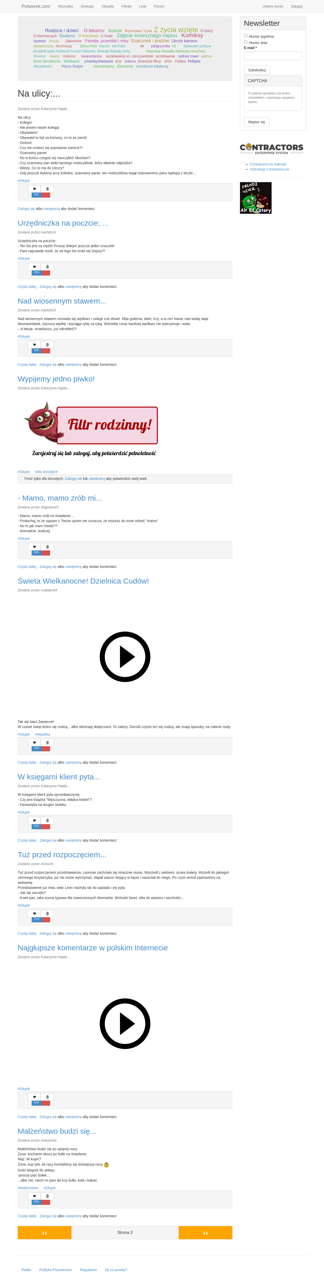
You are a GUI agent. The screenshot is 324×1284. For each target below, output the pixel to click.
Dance (104, 46)
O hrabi (106, 36)
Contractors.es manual (268, 164)
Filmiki (127, 6)
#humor (39, 56)
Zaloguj (296, 6)
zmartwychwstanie (98, 61)
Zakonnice (73, 41)
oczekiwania (165, 56)
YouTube (118, 46)
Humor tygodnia (259, 36)
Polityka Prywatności (55, 1270)
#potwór (39, 41)
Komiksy (192, 35)
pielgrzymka (160, 46)
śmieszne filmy (149, 61)
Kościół (115, 30)
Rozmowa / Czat (138, 31)
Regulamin (88, 1270)
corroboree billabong (152, 66)
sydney (206, 56)
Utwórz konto (272, 6)
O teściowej (88, 36)
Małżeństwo (29, 1188)
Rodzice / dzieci (61, 30)
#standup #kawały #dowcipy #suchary (175, 51)
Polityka (194, 61)
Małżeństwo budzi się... (57, 1131)
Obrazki (108, 6)
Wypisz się (256, 122)
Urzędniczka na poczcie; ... (63, 223)
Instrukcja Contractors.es (269, 169)
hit (174, 46)
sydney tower (188, 56)
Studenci (67, 35)
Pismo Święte (72, 66)
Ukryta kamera (184, 41)
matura (130, 61)
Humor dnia (255, 42)
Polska (180, 61)
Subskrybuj (257, 70)
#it (142, 46)
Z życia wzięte (176, 30)
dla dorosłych (47, 472)
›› (205, 1232)
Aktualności (42, 66)
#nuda (54, 41)
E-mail (250, 48)
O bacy (206, 31)
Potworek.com (36, 6)
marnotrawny (104, 66)
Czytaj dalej (27, 287)
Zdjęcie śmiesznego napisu (147, 35)
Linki (143, 6)
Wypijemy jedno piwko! (56, 379)
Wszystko (65, 6)
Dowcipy (87, 6)
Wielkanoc (72, 61)
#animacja (64, 46)
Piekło (26, 1270)
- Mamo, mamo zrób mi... (60, 498)
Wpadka (43, 734)
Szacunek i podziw (150, 40)
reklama (69, 56)
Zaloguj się (26, 209)
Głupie (25, 181)
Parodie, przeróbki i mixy (107, 41)
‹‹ (44, 1232)
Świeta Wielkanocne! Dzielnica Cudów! (83, 581)
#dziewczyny (43, 46)
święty (54, 56)
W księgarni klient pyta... (59, 777)
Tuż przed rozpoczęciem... (62, 854)
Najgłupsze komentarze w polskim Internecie (93, 948)
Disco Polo (88, 46)
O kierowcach (45, 36)
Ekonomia (125, 66)
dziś (118, 61)
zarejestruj (52, 209)
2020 (168, 61)
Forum (159, 6)
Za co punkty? (116, 1270)
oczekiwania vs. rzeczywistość (129, 56)
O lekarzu (94, 30)
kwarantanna (92, 56)
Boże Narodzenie (46, 61)
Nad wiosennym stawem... (62, 301)
